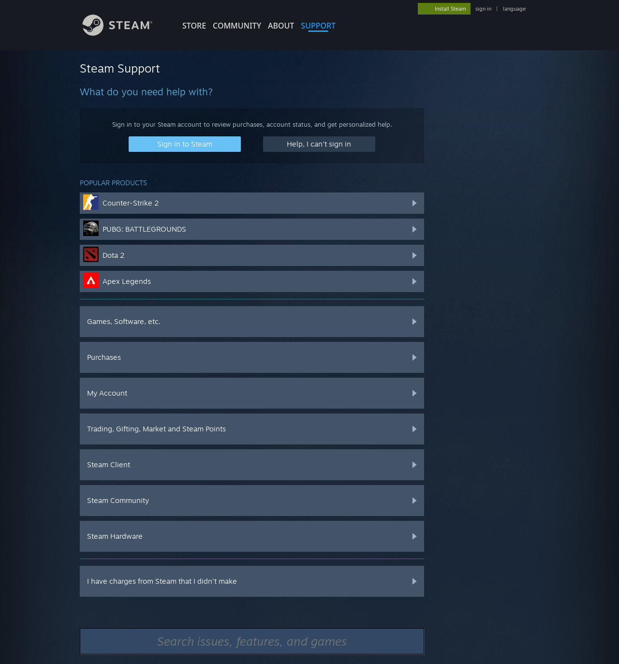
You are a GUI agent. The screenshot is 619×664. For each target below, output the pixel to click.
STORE (194, 25)
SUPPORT (318, 25)
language (514, 8)
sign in (483, 8)
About (281, 25)
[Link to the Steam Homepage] (124, 33)
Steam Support (120, 68)
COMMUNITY (237, 25)
